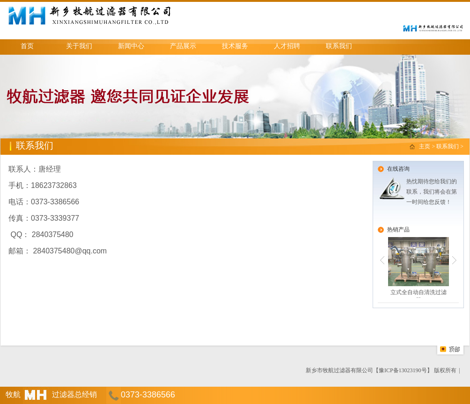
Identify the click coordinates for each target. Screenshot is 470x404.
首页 (27, 46)
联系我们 (339, 46)
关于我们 (79, 46)
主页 (425, 146)
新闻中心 (131, 46)
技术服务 (235, 46)
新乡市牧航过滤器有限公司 (339, 370)
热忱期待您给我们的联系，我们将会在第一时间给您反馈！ (431, 191)
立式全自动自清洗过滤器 (418, 267)
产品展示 (183, 46)
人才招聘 (287, 46)
